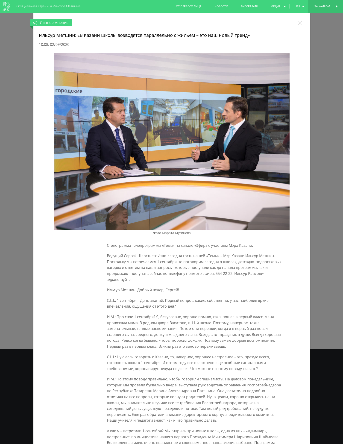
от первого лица (189, 6)
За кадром (322, 6)
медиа (276, 6)
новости (221, 6)
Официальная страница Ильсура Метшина (48, 6)
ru (298, 6)
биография (249, 6)
